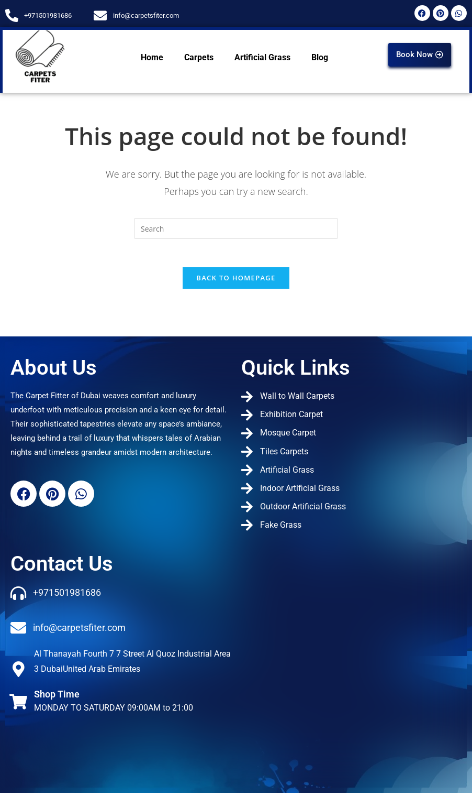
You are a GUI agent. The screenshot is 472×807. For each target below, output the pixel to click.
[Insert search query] (236, 228)
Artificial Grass (262, 57)
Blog (319, 57)
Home (152, 57)
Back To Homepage (235, 281)
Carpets (198, 57)
